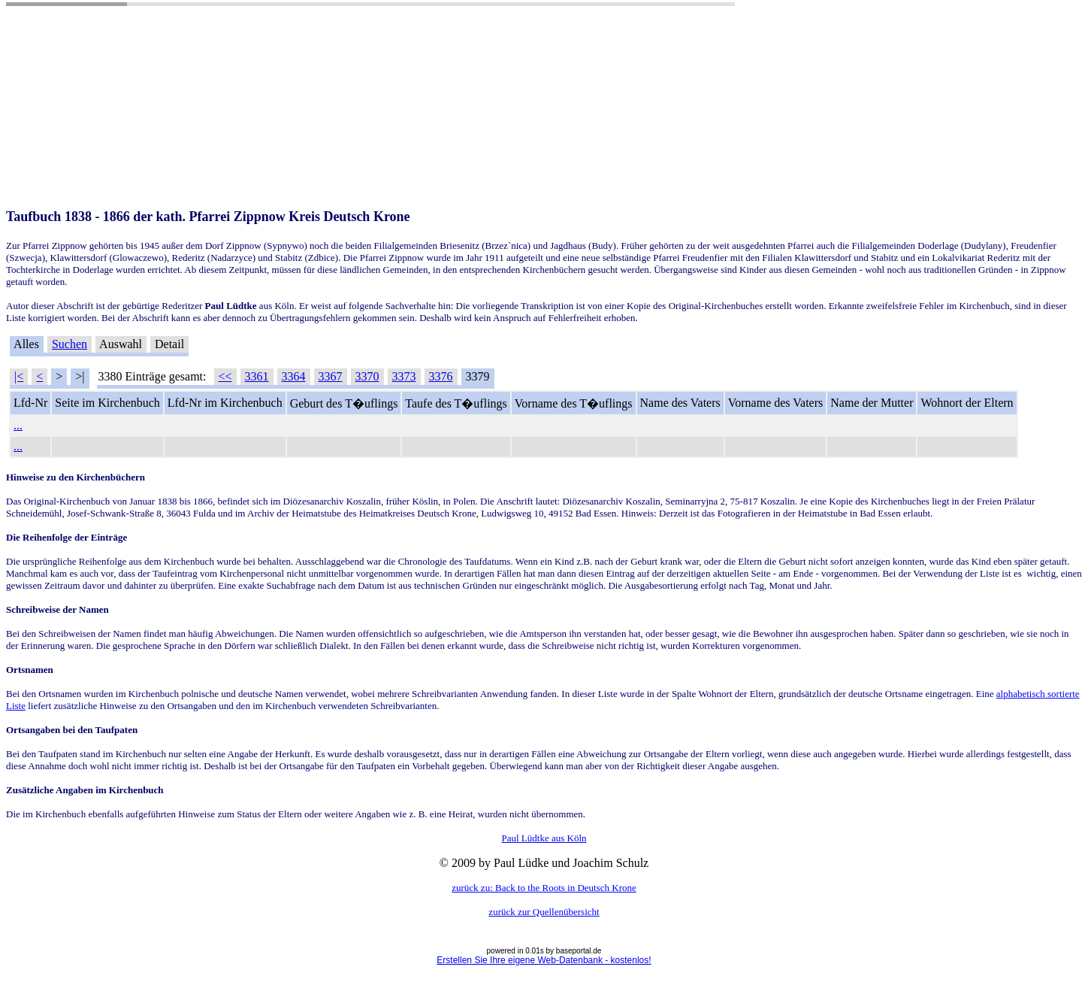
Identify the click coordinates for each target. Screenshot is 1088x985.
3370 (367, 376)
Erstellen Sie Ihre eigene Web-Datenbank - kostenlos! (544, 960)
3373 (404, 376)
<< (225, 376)
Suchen (69, 344)
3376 (441, 376)
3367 (331, 376)
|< (18, 376)
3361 (257, 376)
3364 (294, 376)
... (18, 425)
